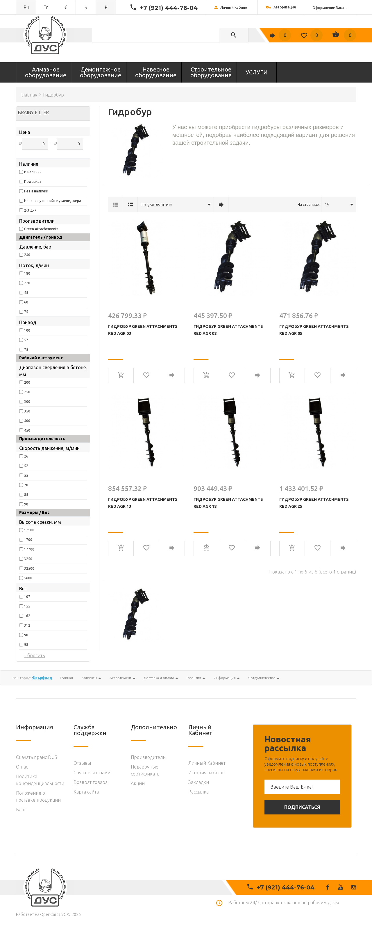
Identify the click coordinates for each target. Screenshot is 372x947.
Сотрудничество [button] (263, 678)
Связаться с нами (92, 772)
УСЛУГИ (257, 72)
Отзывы (82, 763)
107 (27, 596)
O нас (22, 766)
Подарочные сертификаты (145, 770)
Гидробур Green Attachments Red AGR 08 (228, 330)
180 (27, 273)
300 (27, 401)
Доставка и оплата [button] (161, 678)
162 (27, 616)
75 (26, 312)
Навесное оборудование (155, 72)
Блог (21, 809)
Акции (138, 783)
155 (27, 606)
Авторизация (281, 8)
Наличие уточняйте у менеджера (52, 201)
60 (26, 302)
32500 (29, 568)
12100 (29, 530)
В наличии (33, 172)
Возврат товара (91, 782)
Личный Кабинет (207, 763)
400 (27, 421)
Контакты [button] (91, 678)
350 (27, 411)
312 (27, 625)
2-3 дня (30, 210)
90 (26, 504)
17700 (29, 549)
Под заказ (32, 181)
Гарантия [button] (196, 678)
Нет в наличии (36, 191)
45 (26, 292)
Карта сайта (86, 791)
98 (26, 644)
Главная (28, 94)
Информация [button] (226, 678)
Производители (148, 757)
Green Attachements (41, 229)
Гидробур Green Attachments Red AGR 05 (314, 330)
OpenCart (49, 914)
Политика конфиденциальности (40, 780)
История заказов (206, 772)
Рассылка (198, 791)
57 (26, 340)
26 (26, 456)
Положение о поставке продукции (38, 796)
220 (27, 283)
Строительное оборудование (211, 72)
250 (27, 392)
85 (26, 494)
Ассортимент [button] (122, 678)
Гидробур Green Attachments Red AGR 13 (143, 503)
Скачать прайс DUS (36, 757)
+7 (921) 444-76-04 (169, 8)
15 (327, 204)
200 (27, 382)
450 (27, 430)
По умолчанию (156, 204)
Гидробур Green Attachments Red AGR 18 (228, 503)
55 (26, 475)
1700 (28, 540)
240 (27, 255)
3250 (28, 559)
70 (26, 485)
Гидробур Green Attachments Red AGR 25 (314, 503)
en (46, 7)
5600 (28, 578)
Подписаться (302, 807)
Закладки (198, 782)
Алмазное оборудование (45, 72)
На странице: (309, 204)
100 (27, 330)
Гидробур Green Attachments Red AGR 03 (143, 330)
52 (26, 466)
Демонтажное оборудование (100, 72)
